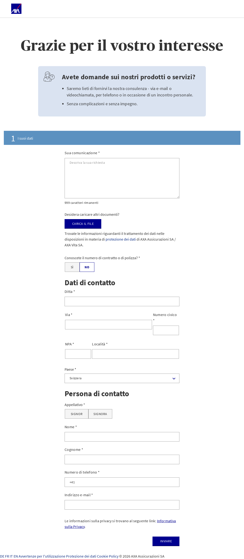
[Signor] (77, 414)
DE (2, 556)
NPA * (69, 344)
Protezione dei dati (81, 556)
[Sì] (72, 267)
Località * (100, 344)
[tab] (122, 138)
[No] (87, 267)
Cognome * (74, 449)
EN (16, 556)
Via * (69, 314)
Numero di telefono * (82, 472)
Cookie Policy (108, 556)
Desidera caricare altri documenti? (92, 214)
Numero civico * (165, 317)
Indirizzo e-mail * (79, 494)
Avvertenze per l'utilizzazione (42, 556)
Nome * (71, 426)
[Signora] (100, 414)
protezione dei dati (121, 239)
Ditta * (70, 291)
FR (7, 556)
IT (12, 556)
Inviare (166, 541)
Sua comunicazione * (82, 152)
